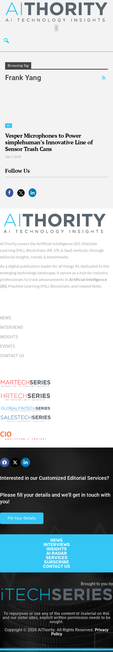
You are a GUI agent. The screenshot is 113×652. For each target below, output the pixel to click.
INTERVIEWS (56, 544)
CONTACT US (56, 566)
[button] (56, 28)
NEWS (56, 540)
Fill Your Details (22, 518)
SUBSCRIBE (56, 561)
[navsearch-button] (6, 41)
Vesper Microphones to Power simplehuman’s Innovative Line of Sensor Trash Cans (49, 142)
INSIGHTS (57, 548)
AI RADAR (56, 553)
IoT (8, 125)
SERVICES (56, 557)
